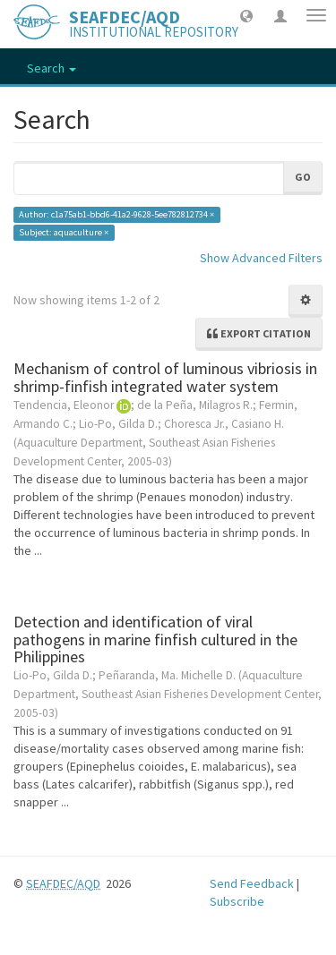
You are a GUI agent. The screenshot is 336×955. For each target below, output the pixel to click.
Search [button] (51, 68)
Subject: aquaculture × (63, 232)
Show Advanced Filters (261, 258)
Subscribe (237, 901)
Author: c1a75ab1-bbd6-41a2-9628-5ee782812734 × (116, 214)
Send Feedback (252, 883)
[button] (246, 15)
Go (303, 176)
